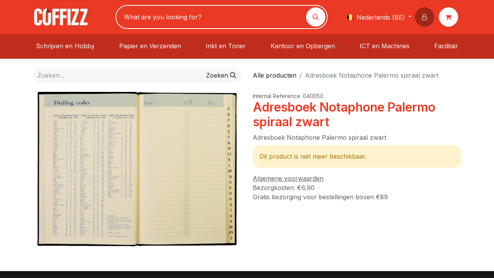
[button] (426, 17)
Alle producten (274, 75)
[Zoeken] (315, 17)
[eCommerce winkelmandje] (450, 17)
